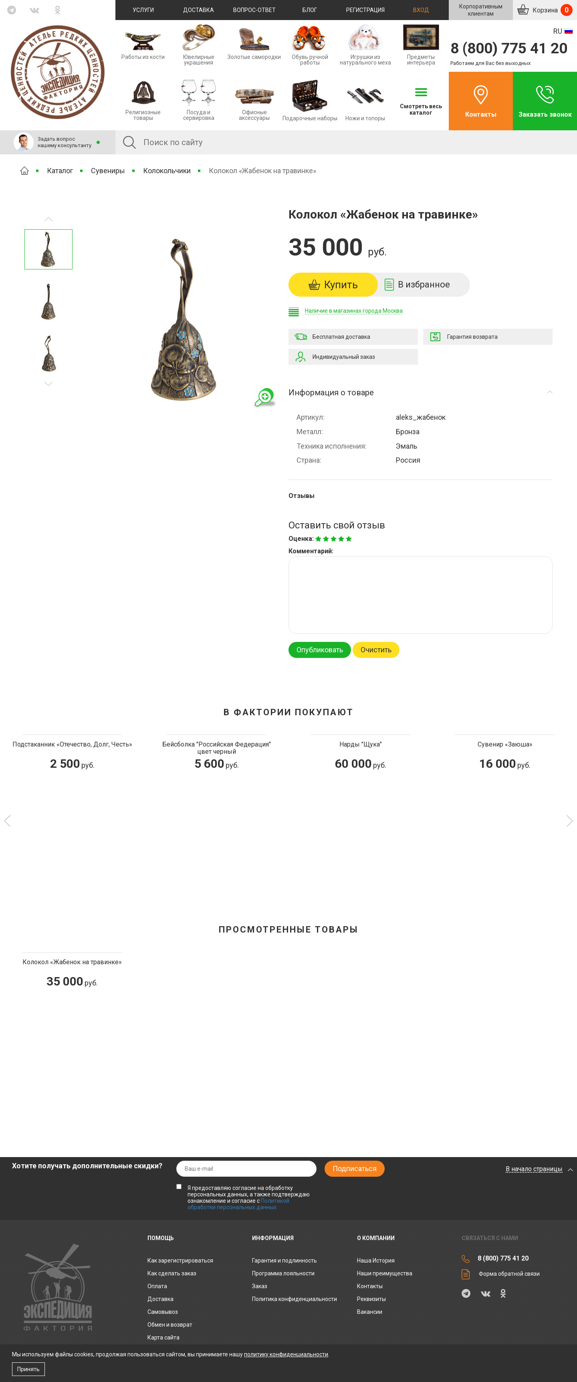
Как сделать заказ (171, 1273)
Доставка (198, 10)
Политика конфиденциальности (294, 1299)
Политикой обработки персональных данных (238, 1204)
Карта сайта (163, 1337)
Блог (310, 10)
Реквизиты (371, 1299)
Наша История (376, 1260)
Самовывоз (162, 1312)
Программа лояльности (283, 1273)
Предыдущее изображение (48, 384)
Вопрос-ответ (254, 10)
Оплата (157, 1286)
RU (557, 31)
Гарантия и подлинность (284, 1260)
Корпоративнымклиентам (480, 10)
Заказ (259, 1286)
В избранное (424, 284)
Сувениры (108, 170)
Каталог (60, 170)
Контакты (480, 114)
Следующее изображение (48, 219)
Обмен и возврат (169, 1324)
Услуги (143, 10)
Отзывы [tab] (301, 496)
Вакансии (369, 1312)
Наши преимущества (384, 1273)
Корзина (552, 10)
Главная (24, 170)
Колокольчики (167, 170)
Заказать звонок (545, 114)
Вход (421, 10)
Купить (341, 285)
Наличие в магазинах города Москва (354, 311)
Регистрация (365, 10)
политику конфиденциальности (286, 1354)
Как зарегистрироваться (180, 1260)
